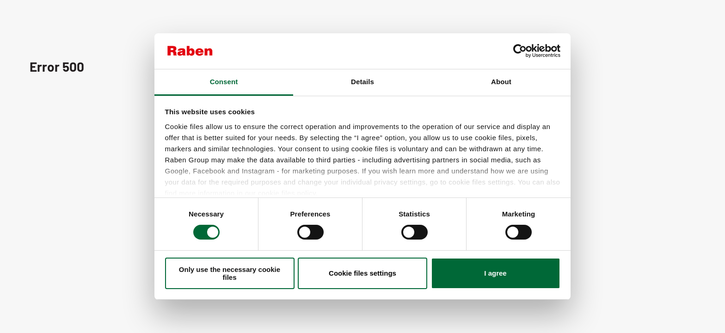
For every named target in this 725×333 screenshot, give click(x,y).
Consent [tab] (224, 82)
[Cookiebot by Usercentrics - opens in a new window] (519, 51)
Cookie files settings (362, 273)
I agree (495, 273)
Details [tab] (362, 82)
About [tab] (501, 82)
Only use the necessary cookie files (229, 273)
